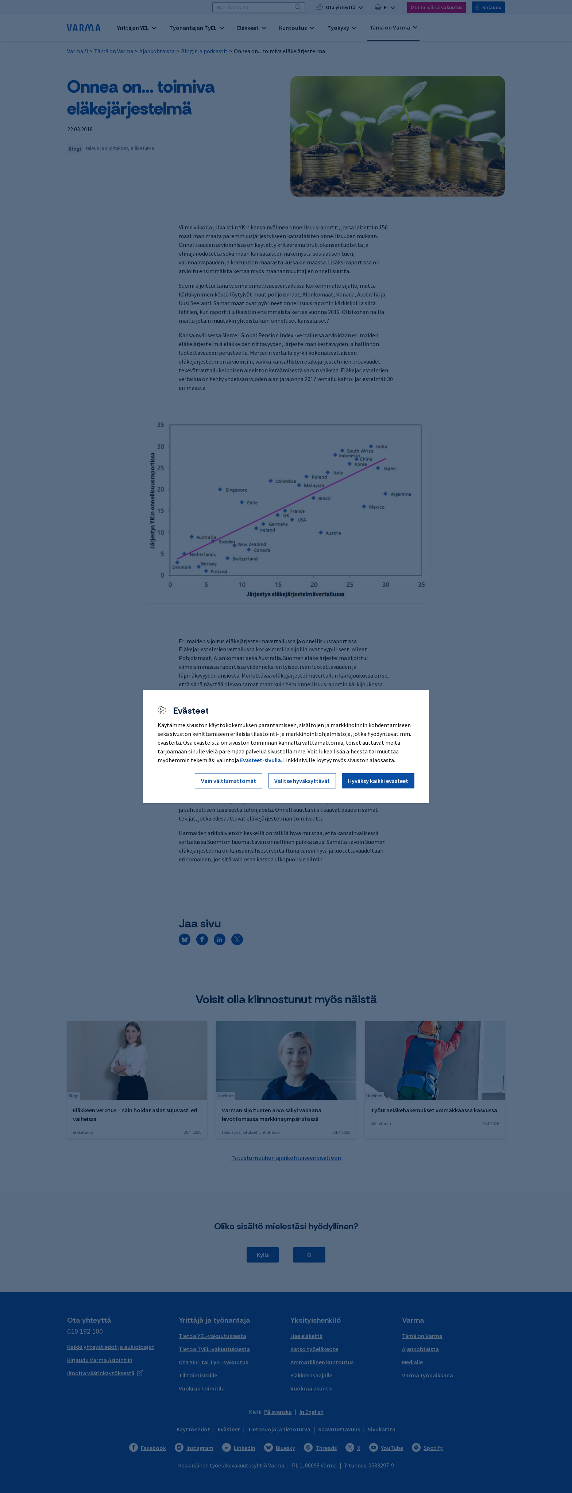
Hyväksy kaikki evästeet (378, 780)
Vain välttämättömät (228, 780)
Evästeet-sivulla (260, 760)
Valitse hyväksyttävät (302, 780)
